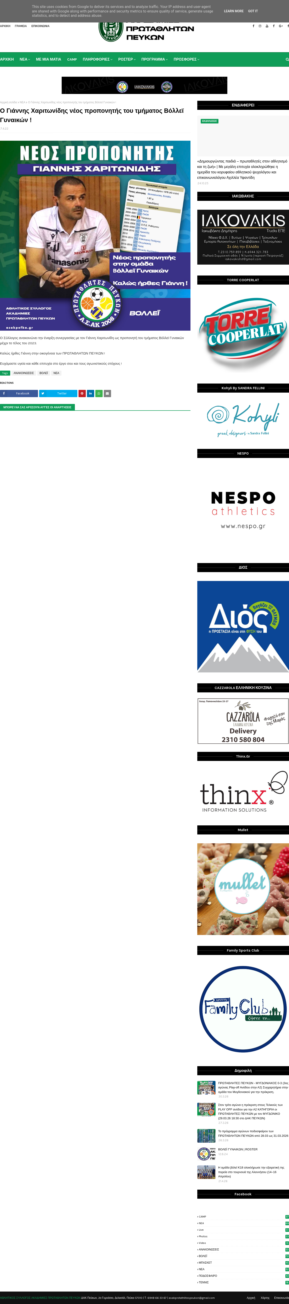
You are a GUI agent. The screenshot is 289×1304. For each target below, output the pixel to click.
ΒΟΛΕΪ (44, 373)
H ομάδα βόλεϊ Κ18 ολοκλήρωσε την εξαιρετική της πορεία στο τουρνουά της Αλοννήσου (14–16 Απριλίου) (251, 1172)
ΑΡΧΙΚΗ (5, 26)
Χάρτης (265, 1297)
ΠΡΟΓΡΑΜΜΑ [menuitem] (153, 59)
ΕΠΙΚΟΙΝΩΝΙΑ (40, 26)
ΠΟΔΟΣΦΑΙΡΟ (244, 1275)
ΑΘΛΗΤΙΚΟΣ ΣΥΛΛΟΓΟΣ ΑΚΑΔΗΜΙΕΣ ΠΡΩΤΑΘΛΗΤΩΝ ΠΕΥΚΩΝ (40, 1297)
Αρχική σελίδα (8, 102)
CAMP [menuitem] (72, 59)
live (244, 1229)
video (244, 1243)
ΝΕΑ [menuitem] (23, 59)
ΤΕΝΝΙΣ (244, 1282)
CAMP (244, 1216)
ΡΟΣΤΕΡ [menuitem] (125, 59)
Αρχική (251, 1297)
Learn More (233, 11)
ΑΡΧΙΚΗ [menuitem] (7, 59)
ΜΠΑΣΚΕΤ (244, 1262)
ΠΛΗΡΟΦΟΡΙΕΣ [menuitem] (96, 59)
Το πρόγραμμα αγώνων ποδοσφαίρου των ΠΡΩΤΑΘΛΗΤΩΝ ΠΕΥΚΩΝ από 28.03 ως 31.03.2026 (253, 1133)
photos (244, 1236)
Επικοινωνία (281, 1297)
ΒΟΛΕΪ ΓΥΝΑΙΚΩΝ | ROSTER (238, 1149)
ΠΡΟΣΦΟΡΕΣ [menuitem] (185, 59)
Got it (253, 11)
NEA (244, 1223)
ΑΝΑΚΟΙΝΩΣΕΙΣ (24, 373)
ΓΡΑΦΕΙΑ (21, 26)
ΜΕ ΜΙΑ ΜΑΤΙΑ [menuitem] (48, 59)
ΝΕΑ (22, 102)
